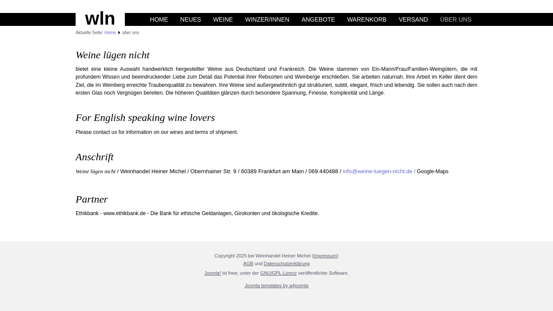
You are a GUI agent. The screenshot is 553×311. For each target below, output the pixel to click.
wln (100, 18)
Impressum (325, 255)
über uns (455, 19)
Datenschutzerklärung (287, 263)
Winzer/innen (267, 19)
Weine (223, 19)
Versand (413, 19)
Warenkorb (367, 19)
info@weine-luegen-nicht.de (378, 171)
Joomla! (212, 273)
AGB (248, 263)
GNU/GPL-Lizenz (278, 273)
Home (159, 19)
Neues (190, 19)
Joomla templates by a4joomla (276, 285)
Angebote (318, 19)
